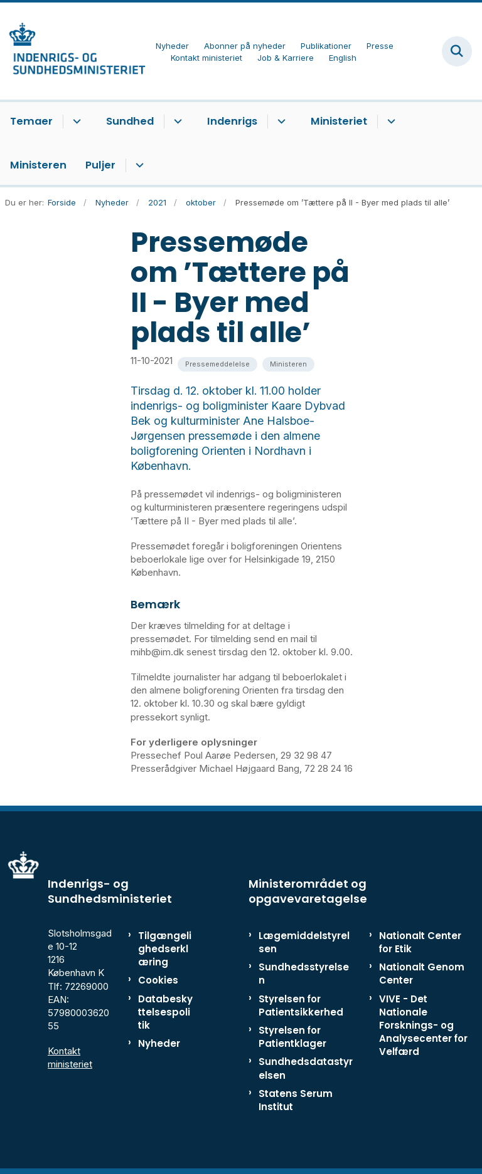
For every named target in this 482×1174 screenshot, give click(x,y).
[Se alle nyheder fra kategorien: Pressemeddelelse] (217, 364)
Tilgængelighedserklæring (164, 949)
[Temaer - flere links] (75, 121)
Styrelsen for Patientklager (292, 1037)
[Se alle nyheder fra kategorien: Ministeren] (288, 364)
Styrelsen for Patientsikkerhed (301, 1005)
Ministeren (38, 165)
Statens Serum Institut (296, 1100)
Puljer (100, 165)
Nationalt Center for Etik (420, 942)
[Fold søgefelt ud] (457, 51)
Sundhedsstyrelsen (304, 973)
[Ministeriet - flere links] (389, 121)
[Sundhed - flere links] (176, 121)
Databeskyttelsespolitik (165, 1012)
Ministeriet (339, 121)
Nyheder (159, 1043)
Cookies (158, 980)
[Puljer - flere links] (138, 165)
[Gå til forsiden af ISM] (73, 51)
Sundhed (130, 121)
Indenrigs (232, 121)
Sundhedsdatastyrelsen (306, 1068)
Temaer (31, 121)
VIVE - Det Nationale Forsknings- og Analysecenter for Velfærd (423, 1025)
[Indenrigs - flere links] (279, 121)
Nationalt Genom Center (421, 973)
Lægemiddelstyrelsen (304, 942)
